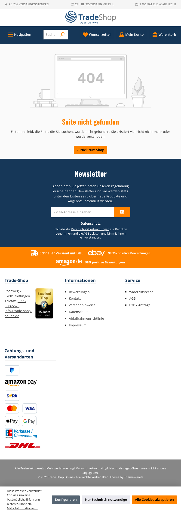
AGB (86, 234)
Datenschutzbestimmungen (90, 229)
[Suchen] (62, 34)
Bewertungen (79, 292)
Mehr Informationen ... (22, 508)
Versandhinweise (82, 305)
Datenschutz (78, 312)
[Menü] (19, 34)
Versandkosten (86, 468)
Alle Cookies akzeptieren (154, 499)
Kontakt (75, 298)
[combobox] (51, 34)
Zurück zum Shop (90, 150)
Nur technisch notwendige (106, 499)
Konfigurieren (66, 499)
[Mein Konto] (131, 34)
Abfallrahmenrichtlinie (86, 318)
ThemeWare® (133, 477)
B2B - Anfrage (139, 305)
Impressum (77, 325)
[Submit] (122, 212)
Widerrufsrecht (141, 292)
